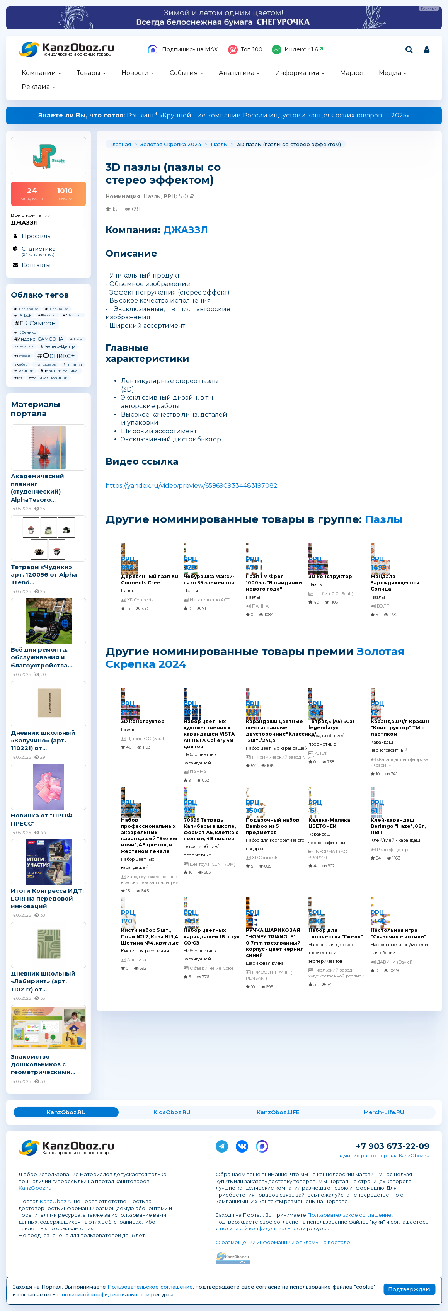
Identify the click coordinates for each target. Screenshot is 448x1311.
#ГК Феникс (25, 332)
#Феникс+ (56, 355)
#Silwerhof (72, 315)
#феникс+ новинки (48, 377)
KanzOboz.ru (35, 1188)
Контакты (36, 265)
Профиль (36, 236)
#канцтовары (45, 364)
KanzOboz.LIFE (278, 1112)
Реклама (36, 86)
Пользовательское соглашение (349, 1215)
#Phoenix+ (47, 315)
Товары (89, 73)
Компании (39, 73)
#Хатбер (20, 364)
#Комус (76, 339)
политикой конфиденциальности (263, 1228)
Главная (120, 144)
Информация (297, 73)
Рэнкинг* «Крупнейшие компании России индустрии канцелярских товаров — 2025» (224, 115)
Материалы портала (35, 409)
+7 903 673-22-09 (392, 1146)
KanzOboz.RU (66, 1112)
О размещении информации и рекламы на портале (283, 1242)
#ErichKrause (56, 309)
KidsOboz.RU (172, 1112)
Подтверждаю (409, 1289)
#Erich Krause (26, 309)
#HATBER (22, 315)
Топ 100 (245, 49)
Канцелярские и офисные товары (77, 54)
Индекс (298, 49)
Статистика (48, 251)
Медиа (390, 73)
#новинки (24, 371)
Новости (135, 73)
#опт (18, 378)
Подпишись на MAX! (183, 49)
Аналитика (236, 73)
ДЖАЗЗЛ (185, 229)
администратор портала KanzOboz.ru (383, 1155)
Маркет (352, 73)
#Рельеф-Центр (58, 346)
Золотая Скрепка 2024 (170, 144)
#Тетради (22, 356)
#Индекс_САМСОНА (38, 339)
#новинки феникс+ (60, 370)
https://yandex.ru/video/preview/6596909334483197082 (192, 485)
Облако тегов (40, 295)
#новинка (72, 365)
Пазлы (219, 144)
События (184, 73)
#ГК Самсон (35, 323)
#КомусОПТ (24, 346)
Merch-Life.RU (384, 1112)
